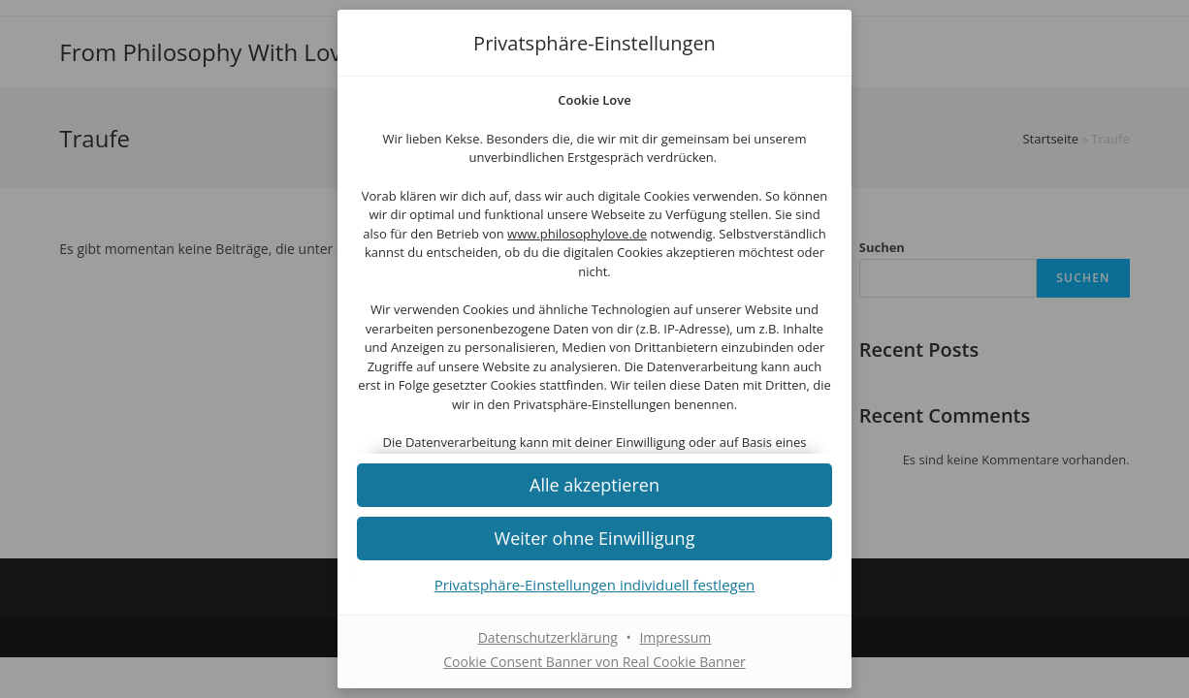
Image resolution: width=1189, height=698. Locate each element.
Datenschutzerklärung (548, 637)
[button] (594, 537)
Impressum (675, 637)
